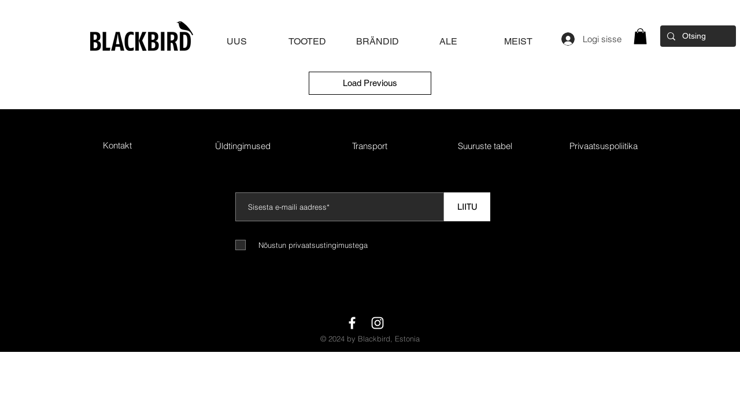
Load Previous (370, 83)
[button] (640, 36)
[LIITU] (467, 206)
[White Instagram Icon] (377, 323)
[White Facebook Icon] (352, 323)
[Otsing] (697, 36)
